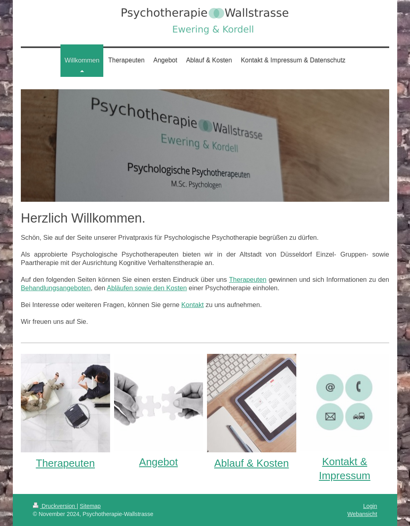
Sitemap (90, 506)
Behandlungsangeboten (55, 287)
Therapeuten (248, 279)
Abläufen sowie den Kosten (147, 287)
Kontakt (192, 304)
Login (370, 506)
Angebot (158, 462)
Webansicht (362, 514)
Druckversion (54, 506)
